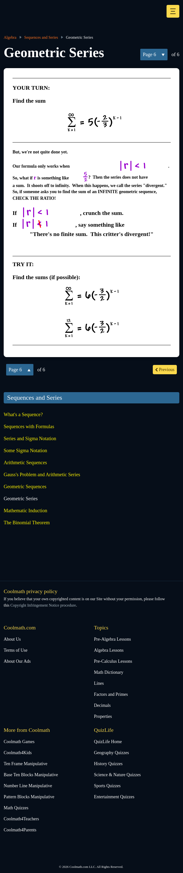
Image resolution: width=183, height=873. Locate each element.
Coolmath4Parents (20, 829)
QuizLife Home (108, 741)
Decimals (102, 705)
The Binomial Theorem (27, 522)
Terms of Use (16, 650)
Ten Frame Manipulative (25, 763)
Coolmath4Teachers (21, 818)
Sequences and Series (41, 37)
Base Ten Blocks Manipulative (31, 774)
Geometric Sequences (25, 486)
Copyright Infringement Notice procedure (43, 605)
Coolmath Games (19, 741)
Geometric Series (21, 498)
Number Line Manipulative (28, 785)
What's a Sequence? (23, 414)
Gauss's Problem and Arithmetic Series (42, 474)
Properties (103, 716)
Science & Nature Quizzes (117, 774)
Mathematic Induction (25, 510)
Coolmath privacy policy (30, 591)
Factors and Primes (111, 694)
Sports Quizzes (107, 785)
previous (166, 369)
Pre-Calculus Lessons (113, 661)
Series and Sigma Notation (30, 438)
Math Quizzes (16, 807)
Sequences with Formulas (29, 426)
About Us (12, 639)
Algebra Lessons (109, 650)
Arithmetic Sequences (25, 462)
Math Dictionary (108, 672)
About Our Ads (17, 661)
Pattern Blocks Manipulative (29, 796)
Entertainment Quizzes (114, 796)
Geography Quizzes (111, 752)
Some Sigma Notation (25, 450)
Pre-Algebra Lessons (112, 639)
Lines (99, 683)
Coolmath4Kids (18, 752)
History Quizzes (108, 763)
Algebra (10, 37)
